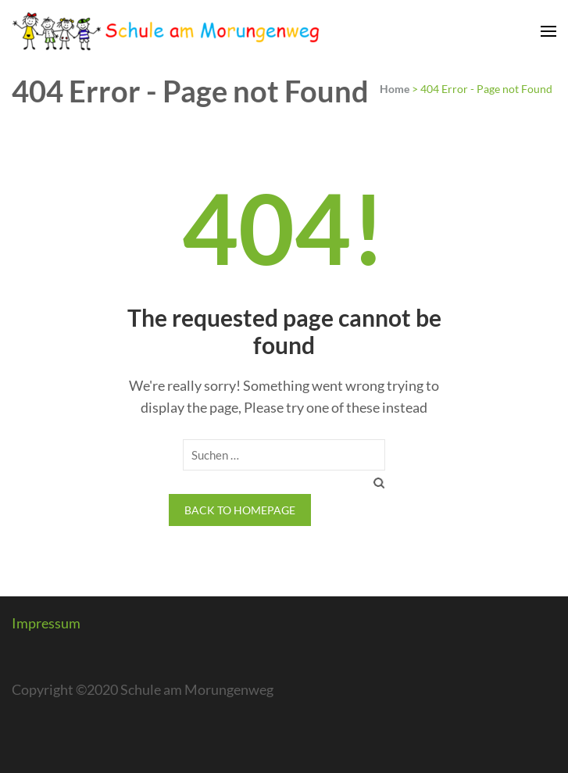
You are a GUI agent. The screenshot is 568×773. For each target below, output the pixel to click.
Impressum (46, 623)
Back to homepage (239, 510)
